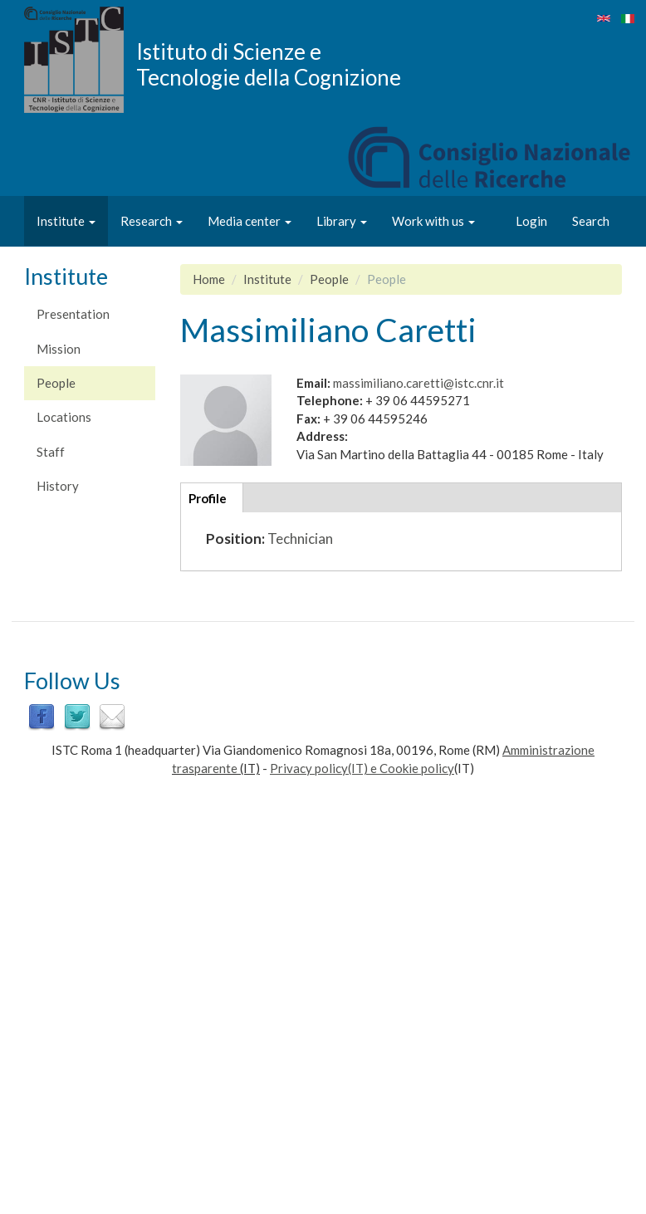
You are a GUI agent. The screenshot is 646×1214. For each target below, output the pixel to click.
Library (341, 220)
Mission (59, 348)
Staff (51, 451)
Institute (66, 220)
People (56, 382)
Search (590, 220)
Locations (64, 416)
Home (209, 279)
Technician (300, 538)
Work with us (433, 220)
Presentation (73, 313)
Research (151, 220)
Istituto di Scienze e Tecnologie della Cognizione (268, 64)
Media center (249, 220)
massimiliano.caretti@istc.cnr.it (418, 382)
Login (531, 220)
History (58, 485)
